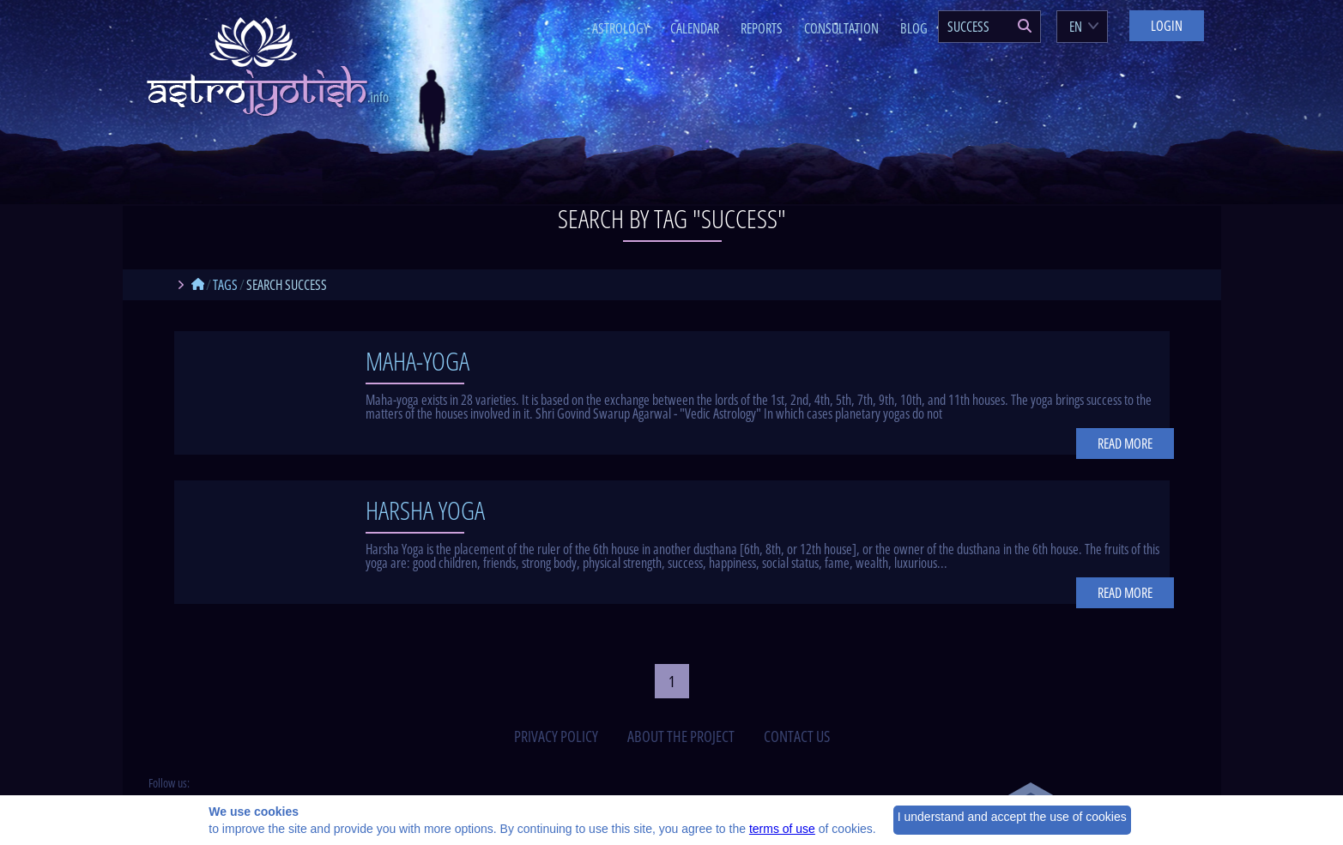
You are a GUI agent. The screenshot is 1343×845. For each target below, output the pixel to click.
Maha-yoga (417, 360)
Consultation (841, 28)
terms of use (782, 829)
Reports (762, 28)
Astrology (620, 28)
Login (1167, 25)
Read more (1125, 443)
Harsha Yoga (425, 510)
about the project (681, 736)
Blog (914, 28)
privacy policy (556, 736)
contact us (797, 736)
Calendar (694, 28)
